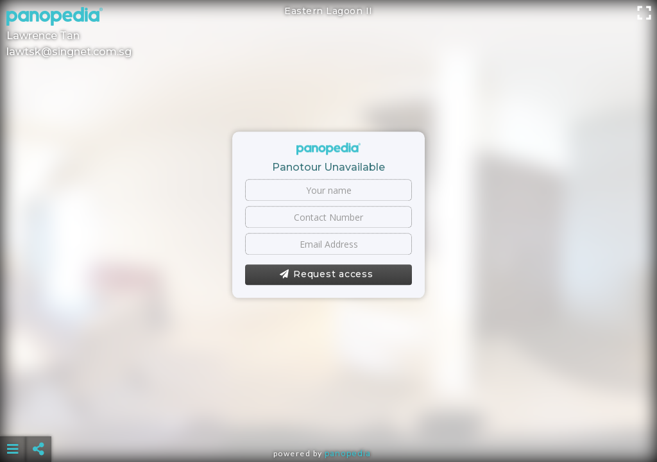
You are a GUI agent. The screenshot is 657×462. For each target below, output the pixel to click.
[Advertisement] (329, 417)
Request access (326, 274)
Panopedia (348, 453)
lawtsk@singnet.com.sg (69, 52)
